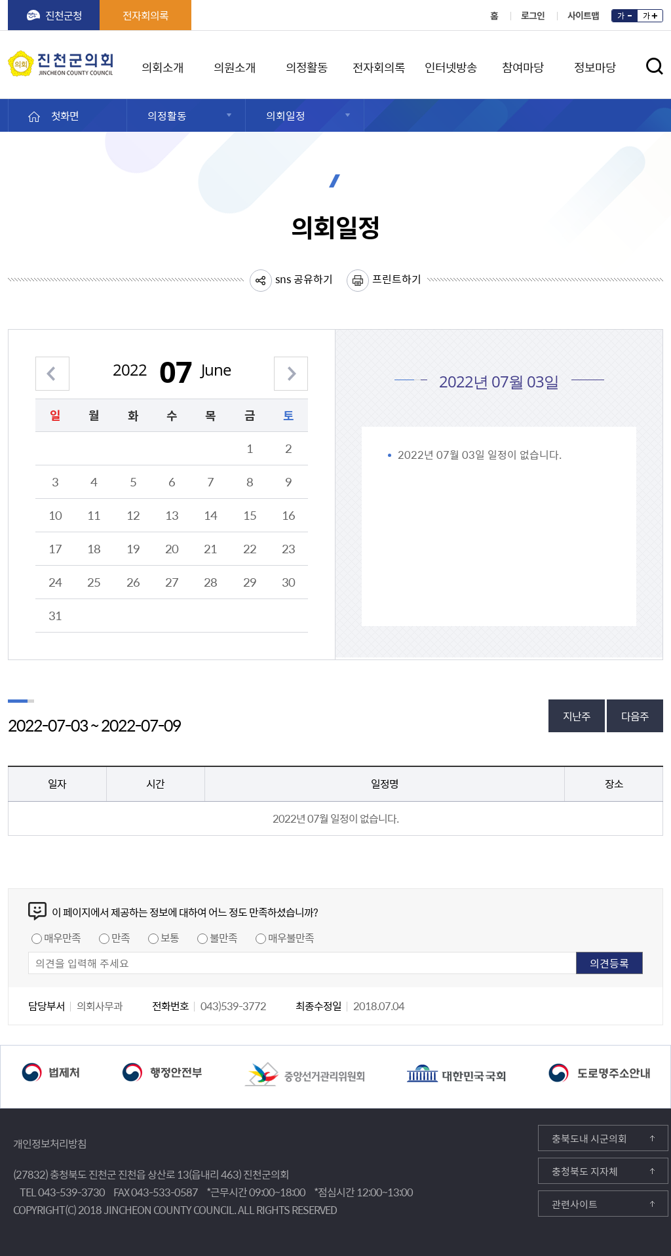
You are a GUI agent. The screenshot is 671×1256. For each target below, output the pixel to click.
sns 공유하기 (304, 278)
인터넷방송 (450, 65)
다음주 (635, 716)
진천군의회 (11, 58)
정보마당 (595, 65)
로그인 (533, 15)
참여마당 (523, 65)
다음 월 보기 (291, 365)
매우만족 (62, 937)
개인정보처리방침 (49, 1143)
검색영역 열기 (655, 66)
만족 (120, 937)
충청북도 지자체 (585, 1171)
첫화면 (65, 115)
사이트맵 (583, 15)
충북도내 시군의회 (589, 1138)
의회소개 (162, 65)
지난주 (576, 716)
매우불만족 (291, 937)
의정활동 (306, 65)
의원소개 (234, 65)
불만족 (223, 937)
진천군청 (63, 15)
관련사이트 (575, 1204)
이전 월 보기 (52, 365)
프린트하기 (396, 278)
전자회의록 (145, 15)
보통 (170, 937)
